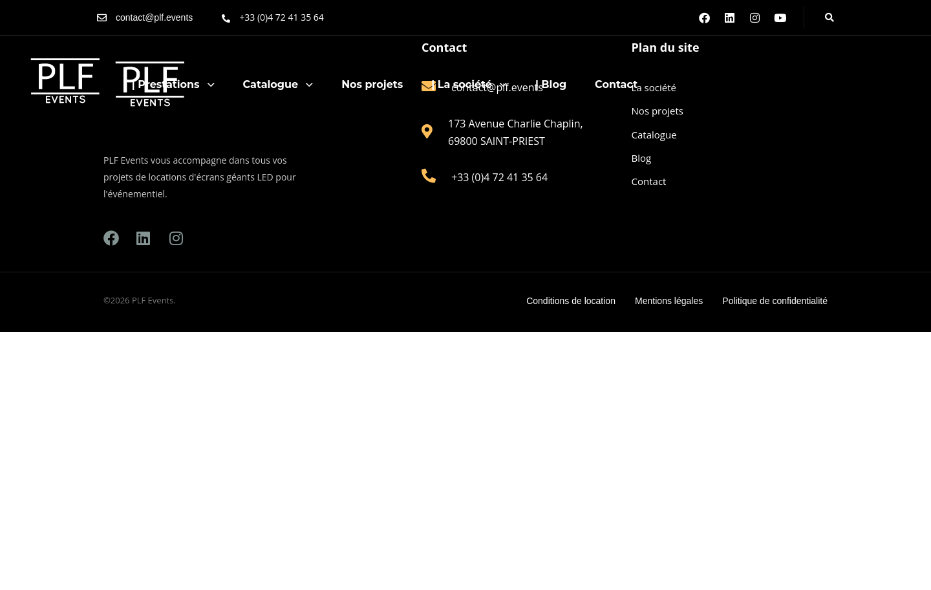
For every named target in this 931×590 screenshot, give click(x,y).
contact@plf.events (154, 17)
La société (654, 87)
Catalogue (278, 84)
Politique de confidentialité (775, 301)
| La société (469, 84)
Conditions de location (570, 301)
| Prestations (173, 84)
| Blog (550, 84)
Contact (616, 84)
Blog (642, 157)
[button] (825, 17)
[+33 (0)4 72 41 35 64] (273, 17)
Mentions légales (669, 301)
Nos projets (372, 84)
